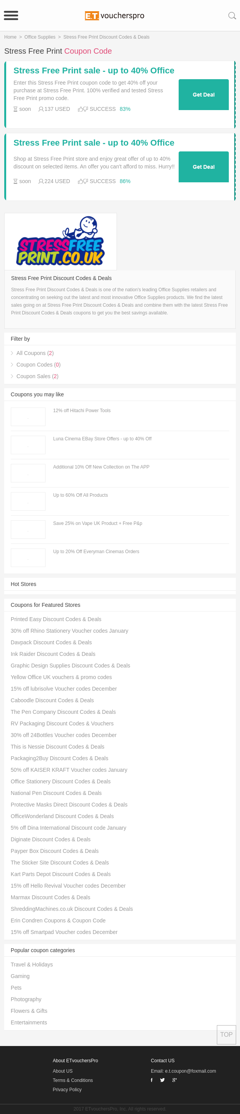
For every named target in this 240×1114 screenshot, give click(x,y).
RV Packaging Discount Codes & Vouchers (62, 723)
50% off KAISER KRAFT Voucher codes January (69, 770)
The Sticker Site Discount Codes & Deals (60, 862)
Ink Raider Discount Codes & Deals (53, 654)
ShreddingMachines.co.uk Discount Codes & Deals (72, 909)
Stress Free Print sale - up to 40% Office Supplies (94, 70)
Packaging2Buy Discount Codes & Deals (59, 758)
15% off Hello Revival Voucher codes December (68, 886)
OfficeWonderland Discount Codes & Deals (62, 816)
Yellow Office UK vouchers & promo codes (61, 677)
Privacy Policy (67, 1089)
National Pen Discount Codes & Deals (56, 793)
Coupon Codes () (39, 365)
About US (63, 1071)
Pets (16, 988)
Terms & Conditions (73, 1080)
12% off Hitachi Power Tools (82, 410)
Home (10, 37)
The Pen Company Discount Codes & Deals (63, 712)
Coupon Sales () (38, 376)
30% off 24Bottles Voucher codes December (64, 735)
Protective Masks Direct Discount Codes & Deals (69, 805)
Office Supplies (40, 37)
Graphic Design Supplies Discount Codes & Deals (70, 665)
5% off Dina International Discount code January (68, 828)
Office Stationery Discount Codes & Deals (61, 781)
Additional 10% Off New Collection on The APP (101, 467)
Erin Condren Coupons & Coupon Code (58, 920)
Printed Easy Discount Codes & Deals (56, 619)
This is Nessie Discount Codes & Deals (58, 747)
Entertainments (29, 1022)
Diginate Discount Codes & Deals (51, 839)
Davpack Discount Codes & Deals (51, 642)
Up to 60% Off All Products (80, 495)
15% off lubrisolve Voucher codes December (64, 689)
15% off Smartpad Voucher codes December (64, 932)
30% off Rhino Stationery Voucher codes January (69, 631)
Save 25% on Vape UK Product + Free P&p (97, 523)
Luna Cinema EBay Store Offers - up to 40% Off (102, 439)
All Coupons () (35, 353)
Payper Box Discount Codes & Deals (55, 851)
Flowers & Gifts (29, 1011)
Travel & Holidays (32, 964)
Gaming (20, 976)
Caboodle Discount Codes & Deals (52, 700)
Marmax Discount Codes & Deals (50, 897)
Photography (26, 999)
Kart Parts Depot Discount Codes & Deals (61, 874)
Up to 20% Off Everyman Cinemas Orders (96, 551)
